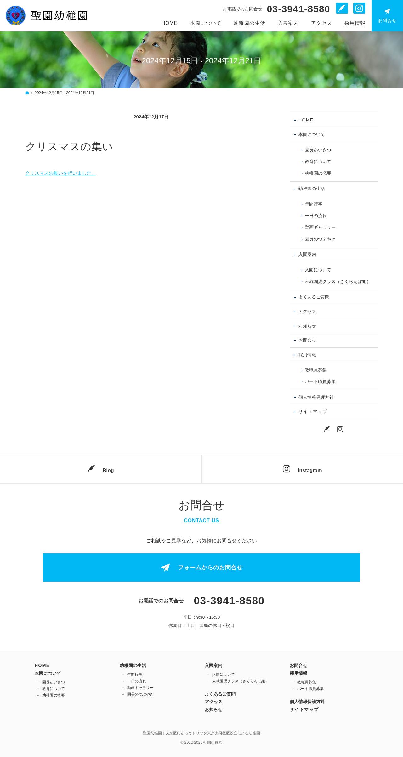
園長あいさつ (318, 149)
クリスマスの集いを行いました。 (60, 173)
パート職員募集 (320, 381)
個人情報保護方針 (316, 397)
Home (306, 119)
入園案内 (307, 254)
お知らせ (307, 325)
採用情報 (307, 354)
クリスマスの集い (69, 146)
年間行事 (313, 203)
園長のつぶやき (320, 238)
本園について (311, 134)
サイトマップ (312, 411)
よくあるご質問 (313, 296)
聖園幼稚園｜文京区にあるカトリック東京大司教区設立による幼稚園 (201, 733)
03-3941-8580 (298, 9)
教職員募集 (316, 369)
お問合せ (307, 340)
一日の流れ (316, 215)
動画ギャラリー (320, 227)
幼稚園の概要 (318, 173)
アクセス (307, 311)
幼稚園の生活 (311, 188)
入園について (318, 269)
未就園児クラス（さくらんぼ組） (338, 281)
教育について (318, 161)
